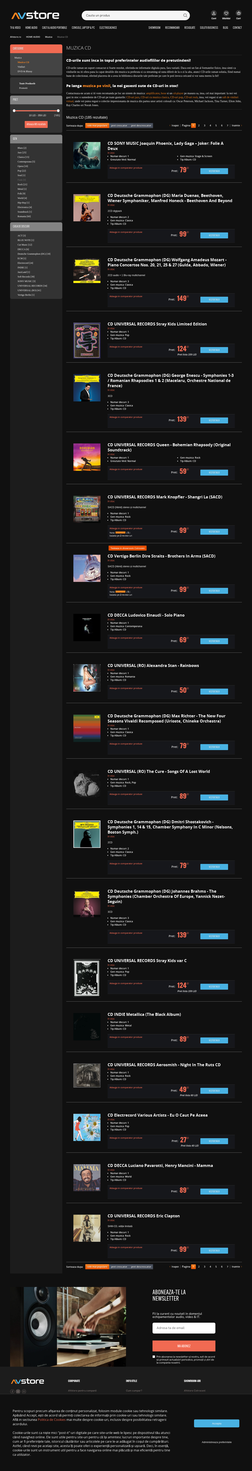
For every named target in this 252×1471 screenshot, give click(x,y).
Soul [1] (21, 175)
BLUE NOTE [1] (26, 240)
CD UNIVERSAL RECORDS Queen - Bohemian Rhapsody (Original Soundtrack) (169, 447)
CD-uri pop (176, 97)
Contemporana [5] (26, 161)
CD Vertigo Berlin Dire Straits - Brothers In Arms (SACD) (161, 556)
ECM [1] (22, 258)
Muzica (18, 57)
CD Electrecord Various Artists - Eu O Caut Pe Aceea (158, 1115)
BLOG (225, 28)
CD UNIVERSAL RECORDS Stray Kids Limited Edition (157, 324)
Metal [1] (22, 189)
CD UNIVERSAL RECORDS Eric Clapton (144, 1216)
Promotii (23, 88)
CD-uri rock (191, 97)
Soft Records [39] (26, 276)
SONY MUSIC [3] (26, 281)
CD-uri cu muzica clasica (155, 97)
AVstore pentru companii (82, 1390)
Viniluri (21, 66)
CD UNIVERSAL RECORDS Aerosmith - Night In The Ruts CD (164, 1064)
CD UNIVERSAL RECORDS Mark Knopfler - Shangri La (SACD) (165, 497)
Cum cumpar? (134, 1390)
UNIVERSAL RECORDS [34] (32, 285)
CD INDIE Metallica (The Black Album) (144, 1014)
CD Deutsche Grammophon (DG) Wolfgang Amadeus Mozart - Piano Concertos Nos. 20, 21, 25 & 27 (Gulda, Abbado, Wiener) (167, 262)
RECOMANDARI (172, 28)
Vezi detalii (214, 171)
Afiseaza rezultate (36, 124)
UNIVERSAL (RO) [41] (29, 290)
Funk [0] (22, 179)
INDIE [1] (22, 267)
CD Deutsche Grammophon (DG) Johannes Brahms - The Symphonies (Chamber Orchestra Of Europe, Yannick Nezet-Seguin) (166, 896)
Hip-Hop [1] (23, 202)
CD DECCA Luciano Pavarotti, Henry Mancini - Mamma (160, 1165)
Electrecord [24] (25, 263)
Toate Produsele (27, 83)
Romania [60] (24, 216)
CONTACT (237, 28)
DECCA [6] (23, 249)
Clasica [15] (23, 157)
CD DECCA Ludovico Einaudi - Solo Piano (146, 615)
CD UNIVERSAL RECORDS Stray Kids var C (147, 960)
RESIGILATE (189, 28)
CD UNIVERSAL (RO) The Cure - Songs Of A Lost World (159, 771)
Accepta (216, 1423)
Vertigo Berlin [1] (26, 295)
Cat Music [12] (25, 244)
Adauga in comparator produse (126, 167)
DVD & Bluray (25, 71)
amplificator (153, 93)
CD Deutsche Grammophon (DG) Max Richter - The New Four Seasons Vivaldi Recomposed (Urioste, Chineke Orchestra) (166, 718)
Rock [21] (22, 184)
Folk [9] (21, 193)
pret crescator (119, 125)
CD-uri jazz (132, 97)
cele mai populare (97, 125)
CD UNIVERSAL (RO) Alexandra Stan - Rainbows (153, 665)
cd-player (178, 93)
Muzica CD (23, 62)
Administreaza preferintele (217, 1442)
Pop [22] (22, 170)
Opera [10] (23, 166)
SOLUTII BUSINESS (209, 28)
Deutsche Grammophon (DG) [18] (34, 253)
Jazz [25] (22, 152)
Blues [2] (22, 148)
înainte (236, 125)
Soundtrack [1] (25, 211)
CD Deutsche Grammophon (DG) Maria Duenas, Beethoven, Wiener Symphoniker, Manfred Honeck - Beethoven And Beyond (170, 198)
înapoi (174, 125)
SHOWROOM (154, 28)
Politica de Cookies (52, 1419)
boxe (163, 93)
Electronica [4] (25, 207)
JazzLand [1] (24, 272)
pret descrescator (141, 125)
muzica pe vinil (96, 85)
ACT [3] (22, 235)
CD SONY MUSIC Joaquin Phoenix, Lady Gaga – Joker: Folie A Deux (166, 146)
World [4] (22, 198)
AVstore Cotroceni (194, 1390)
